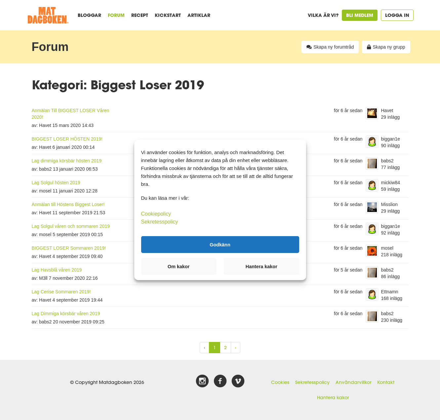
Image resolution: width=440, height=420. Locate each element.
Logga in (397, 15)
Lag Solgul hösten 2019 (56, 182)
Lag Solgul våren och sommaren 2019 (71, 226)
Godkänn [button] (220, 244)
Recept (139, 15)
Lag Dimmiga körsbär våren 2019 (66, 313)
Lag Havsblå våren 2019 (57, 270)
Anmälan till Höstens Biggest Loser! (68, 204)
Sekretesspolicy (312, 382)
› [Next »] (235, 348)
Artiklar (198, 15)
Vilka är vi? (323, 15)
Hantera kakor (333, 397)
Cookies (280, 382)
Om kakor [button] (178, 266)
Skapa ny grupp (386, 47)
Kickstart (168, 15)
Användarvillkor (353, 382)
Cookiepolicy (156, 214)
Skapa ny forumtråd (330, 47)
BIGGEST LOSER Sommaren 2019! (69, 248)
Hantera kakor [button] (261, 266)
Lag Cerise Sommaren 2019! (61, 291)
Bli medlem (359, 15)
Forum (116, 15)
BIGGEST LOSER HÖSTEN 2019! (67, 139)
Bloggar (89, 15)
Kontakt (385, 382)
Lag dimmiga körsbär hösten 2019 (67, 160)
